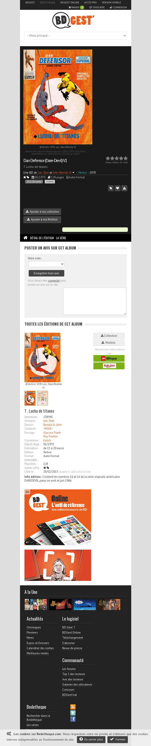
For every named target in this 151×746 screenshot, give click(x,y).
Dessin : (29, 425)
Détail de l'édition (42, 237)
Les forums (69, 669)
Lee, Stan (48, 421)
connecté (54, 281)
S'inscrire (97, 7)
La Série (61, 237)
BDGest (30, 2)
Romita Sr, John (52, 425)
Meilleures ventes (38, 653)
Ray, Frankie (50, 436)
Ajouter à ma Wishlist (42, 219)
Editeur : (29, 452)
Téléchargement (72, 638)
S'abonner (68, 643)
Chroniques (34, 627)
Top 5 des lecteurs (73, 674)
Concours (68, 690)
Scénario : (30, 421)
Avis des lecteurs (72, 679)
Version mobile (111, 2)
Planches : (30, 464)
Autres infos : (32, 468)
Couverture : (31, 440)
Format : (29, 456)
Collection (109, 336)
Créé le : (29, 472)
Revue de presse (72, 648)
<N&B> (48, 428)
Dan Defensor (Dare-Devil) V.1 (45, 160)
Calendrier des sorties (40, 648)
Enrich (47, 440)
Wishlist (109, 343)
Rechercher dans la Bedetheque (38, 718)
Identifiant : (31, 417)
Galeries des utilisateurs (77, 684)
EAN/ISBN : (31, 460)
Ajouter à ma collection (42, 212)
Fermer (117, 739)
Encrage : (30, 432)
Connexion (118, 7)
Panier (76, 7)
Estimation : (31, 448)
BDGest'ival (69, 695)
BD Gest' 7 (68, 627)
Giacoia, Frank (52, 432)
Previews (32, 632)
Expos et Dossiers (38, 643)
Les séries (33, 725)
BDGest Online (69, 2)
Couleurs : (30, 428)
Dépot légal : (32, 444)
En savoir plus (91, 739)
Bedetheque (47, 2)
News (30, 638)
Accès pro (90, 2)
